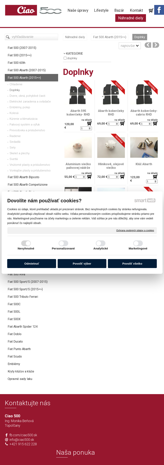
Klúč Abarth (144, 164)
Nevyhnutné (26, 248)
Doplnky (72, 58)
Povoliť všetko (132, 263)
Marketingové (138, 248)
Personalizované (63, 248)
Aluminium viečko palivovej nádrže (79, 166)
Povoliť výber (82, 263)
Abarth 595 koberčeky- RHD (78, 112)
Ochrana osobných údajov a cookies (135, 230)
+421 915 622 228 (23, 444)
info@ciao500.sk (21, 440)
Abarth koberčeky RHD (111, 112)
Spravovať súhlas (139, 455)
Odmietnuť (31, 263)
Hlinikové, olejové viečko (111, 166)
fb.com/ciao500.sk (23, 435)
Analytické (100, 248)
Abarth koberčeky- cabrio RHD (144, 112)
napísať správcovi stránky (70, 455)
